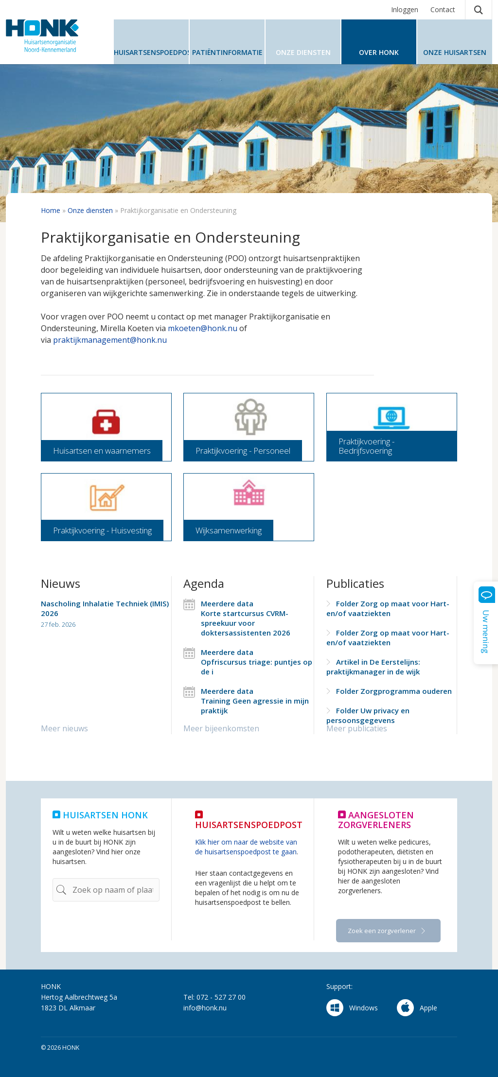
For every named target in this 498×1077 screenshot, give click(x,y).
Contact (442, 9)
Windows (352, 1007)
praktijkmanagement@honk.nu (110, 340)
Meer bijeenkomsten (221, 728)
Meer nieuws (64, 728)
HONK (54, 35)
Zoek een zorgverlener (382, 930)
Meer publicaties (356, 728)
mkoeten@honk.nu (202, 328)
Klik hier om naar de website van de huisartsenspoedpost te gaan (246, 846)
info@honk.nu (205, 1007)
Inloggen (404, 9)
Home (50, 210)
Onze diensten (90, 210)
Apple (417, 1007)
